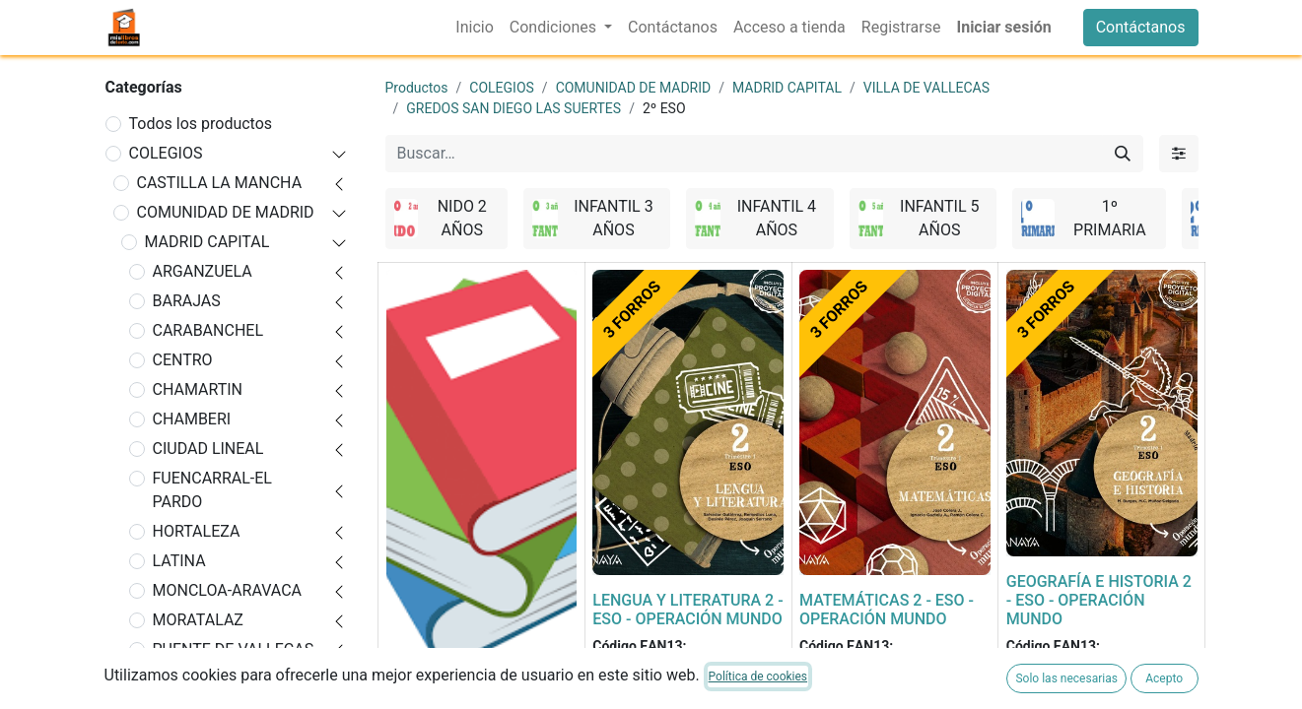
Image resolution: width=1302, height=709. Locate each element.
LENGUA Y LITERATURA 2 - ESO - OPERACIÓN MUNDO (687, 609)
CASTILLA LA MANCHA (220, 182)
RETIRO (179, 679)
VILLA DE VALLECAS (926, 88)
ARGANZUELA (202, 271)
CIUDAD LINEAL (208, 448)
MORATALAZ (198, 620)
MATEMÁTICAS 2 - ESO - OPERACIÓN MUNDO (886, 609)
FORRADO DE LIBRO (457, 688)
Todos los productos (201, 123)
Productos (416, 88)
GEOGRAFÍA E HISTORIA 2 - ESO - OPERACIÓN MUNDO (1099, 600)
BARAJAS (187, 300)
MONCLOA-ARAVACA (227, 590)
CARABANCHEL (208, 330)
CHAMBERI (192, 419)
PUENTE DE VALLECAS (233, 649)
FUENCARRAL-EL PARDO (212, 490)
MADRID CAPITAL (207, 241)
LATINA (179, 560)
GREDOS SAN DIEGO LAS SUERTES (513, 108)
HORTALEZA (196, 531)
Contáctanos (1141, 27)
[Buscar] (1122, 153)
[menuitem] (474, 27)
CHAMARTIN (198, 389)
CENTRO (183, 360)
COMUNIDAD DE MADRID (225, 212)
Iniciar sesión (1003, 27)
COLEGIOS (166, 153)
